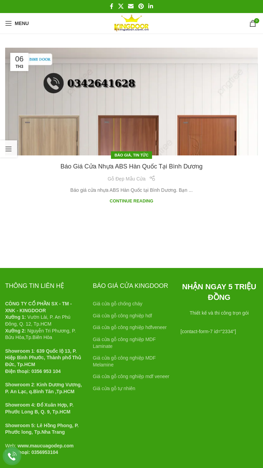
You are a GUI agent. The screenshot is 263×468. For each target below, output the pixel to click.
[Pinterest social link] (141, 6)
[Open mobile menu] (17, 23)
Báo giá (122, 155)
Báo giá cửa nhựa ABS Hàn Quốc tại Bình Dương (132, 166)
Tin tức (141, 155)
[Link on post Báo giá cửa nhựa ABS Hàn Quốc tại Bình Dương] (131, 101)
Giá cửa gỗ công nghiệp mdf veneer (131, 376)
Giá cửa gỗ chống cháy (117, 303)
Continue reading (131, 201)
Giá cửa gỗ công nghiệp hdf (122, 315)
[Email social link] (131, 6)
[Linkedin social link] (150, 6)
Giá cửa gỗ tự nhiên (114, 388)
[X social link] (121, 6)
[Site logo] (131, 23)
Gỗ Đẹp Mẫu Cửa (127, 179)
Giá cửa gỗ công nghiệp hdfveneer (130, 327)
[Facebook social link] (112, 6)
